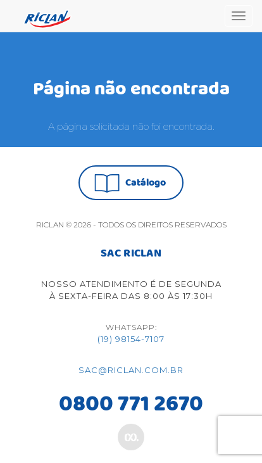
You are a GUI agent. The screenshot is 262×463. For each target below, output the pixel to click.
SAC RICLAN (131, 254)
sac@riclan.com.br (131, 370)
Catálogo (130, 183)
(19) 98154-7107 (131, 339)
